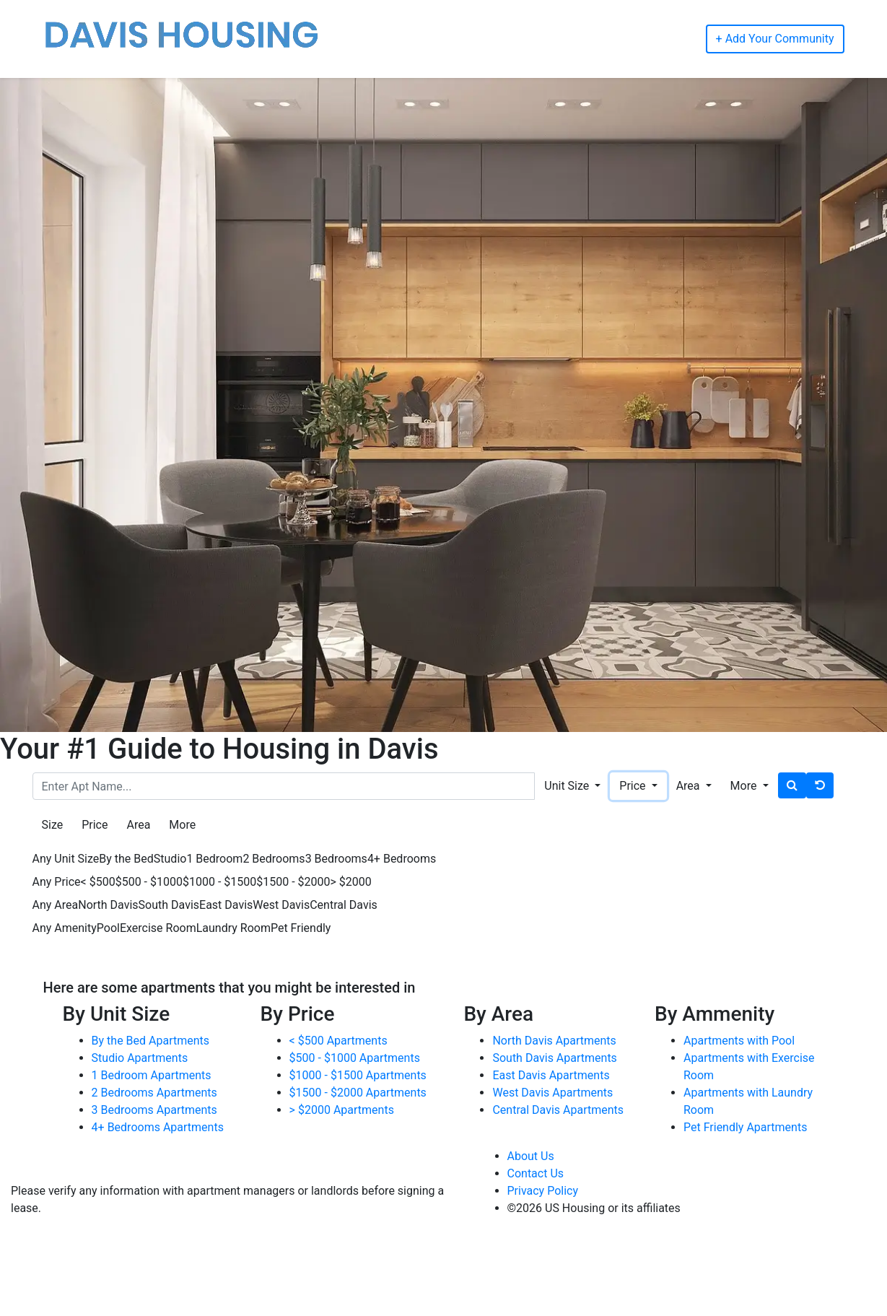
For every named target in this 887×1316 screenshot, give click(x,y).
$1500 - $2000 (293, 882)
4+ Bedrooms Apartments (158, 1127)
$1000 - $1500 (219, 882)
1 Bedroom (214, 859)
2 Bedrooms (273, 859)
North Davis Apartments (554, 1040)
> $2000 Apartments (341, 1110)
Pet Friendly (301, 928)
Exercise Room (158, 928)
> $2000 (351, 882)
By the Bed (126, 859)
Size (53, 825)
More (182, 825)
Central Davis (343, 905)
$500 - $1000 (149, 882)
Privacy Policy (543, 1191)
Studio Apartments (140, 1058)
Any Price (56, 882)
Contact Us (535, 1173)
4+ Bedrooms (401, 859)
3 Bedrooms (336, 859)
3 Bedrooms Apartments (154, 1110)
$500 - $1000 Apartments (354, 1058)
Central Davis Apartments (558, 1110)
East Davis (226, 905)
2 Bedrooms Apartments (154, 1092)
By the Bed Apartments (150, 1040)
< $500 (98, 882)
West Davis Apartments (552, 1092)
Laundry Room (233, 928)
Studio (170, 859)
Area (138, 825)
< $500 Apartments (338, 1040)
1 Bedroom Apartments (151, 1075)
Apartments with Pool (739, 1040)
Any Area (55, 905)
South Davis (169, 905)
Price (95, 825)
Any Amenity (64, 928)
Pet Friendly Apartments (745, 1127)
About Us (530, 1156)
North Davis (108, 905)
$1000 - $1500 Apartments (358, 1075)
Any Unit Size (66, 859)
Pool (108, 928)
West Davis (281, 905)
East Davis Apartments (550, 1075)
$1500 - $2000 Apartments (358, 1092)
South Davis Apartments (554, 1058)
